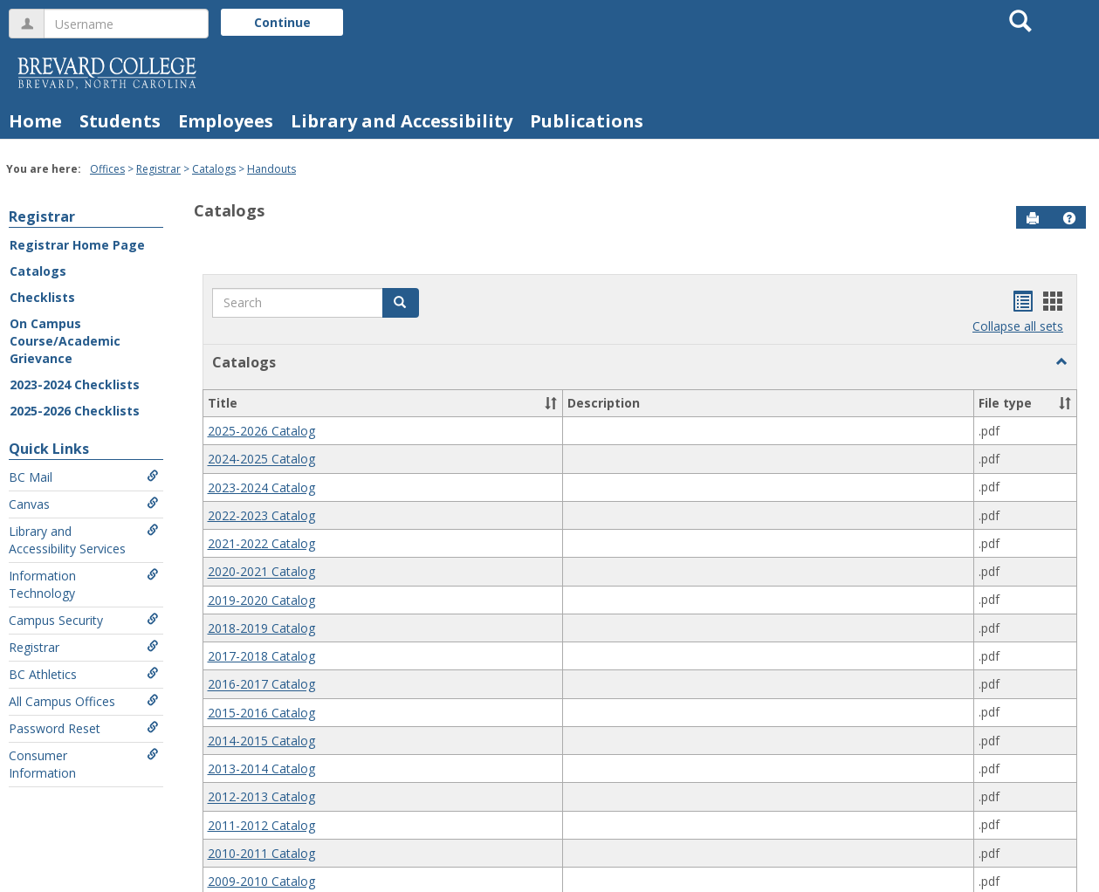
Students (120, 121)
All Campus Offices (84, 701)
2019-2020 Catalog (261, 600)
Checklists (42, 297)
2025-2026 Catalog (261, 430)
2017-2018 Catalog (261, 656)
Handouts (271, 168)
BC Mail (84, 477)
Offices (107, 168)
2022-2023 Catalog (261, 515)
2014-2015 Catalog (261, 740)
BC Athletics (84, 674)
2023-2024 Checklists (75, 384)
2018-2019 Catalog (261, 628)
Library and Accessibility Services (84, 540)
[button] (1069, 218)
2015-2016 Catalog (261, 712)
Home (35, 121)
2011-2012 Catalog (261, 825)
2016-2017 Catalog (261, 684)
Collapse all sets (1017, 326)
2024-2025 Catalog (261, 459)
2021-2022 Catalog (261, 543)
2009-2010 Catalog (261, 881)
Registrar (158, 168)
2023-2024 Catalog (261, 487)
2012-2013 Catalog (261, 797)
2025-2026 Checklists (75, 410)
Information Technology (84, 584)
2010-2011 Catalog (261, 853)
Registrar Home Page (77, 245)
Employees (225, 121)
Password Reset (84, 728)
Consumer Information (84, 764)
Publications (586, 121)
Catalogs (214, 168)
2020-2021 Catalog (261, 572)
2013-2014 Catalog (261, 768)
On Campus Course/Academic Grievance (65, 341)
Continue (282, 22)
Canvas (84, 504)
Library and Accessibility (401, 121)
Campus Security (84, 620)
